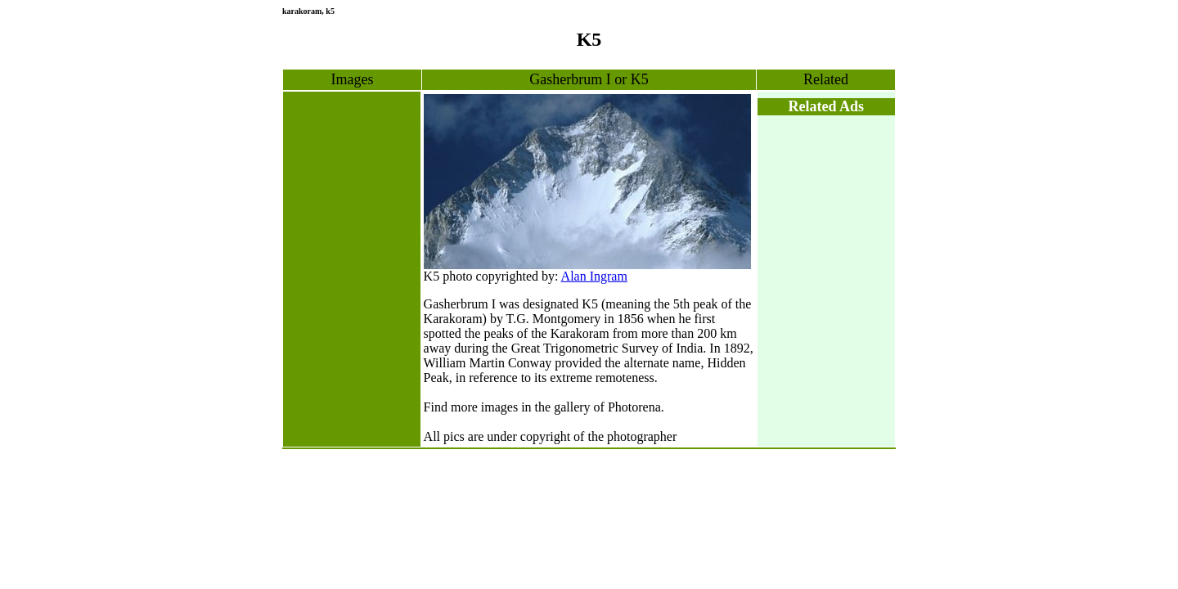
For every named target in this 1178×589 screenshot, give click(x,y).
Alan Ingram (594, 276)
